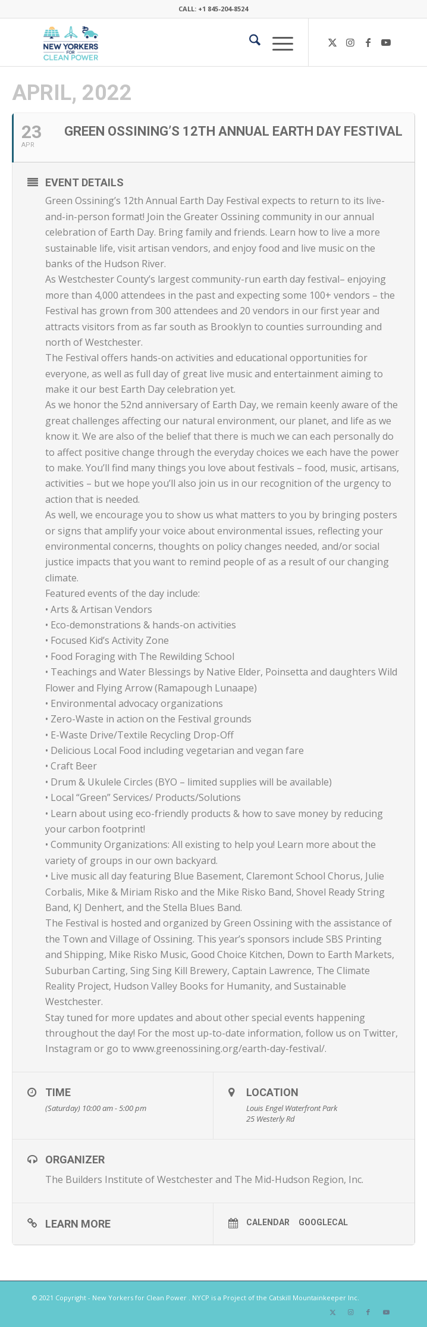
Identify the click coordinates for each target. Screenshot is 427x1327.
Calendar (268, 1222)
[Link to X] (332, 42)
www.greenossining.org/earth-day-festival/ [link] (229, 1048)
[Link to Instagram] (350, 42)
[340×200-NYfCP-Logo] (177, 42)
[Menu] (276, 42)
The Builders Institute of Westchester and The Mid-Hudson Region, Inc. (204, 1179)
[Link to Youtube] (386, 42)
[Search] (248, 42)
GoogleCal (323, 1222)
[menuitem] (248, 42)
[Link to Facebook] (368, 42)
